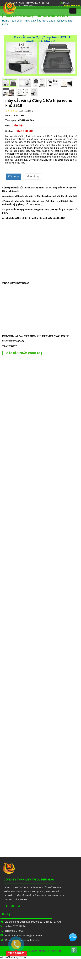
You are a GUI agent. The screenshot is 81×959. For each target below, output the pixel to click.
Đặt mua (13, 176)
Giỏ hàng (33, 176)
